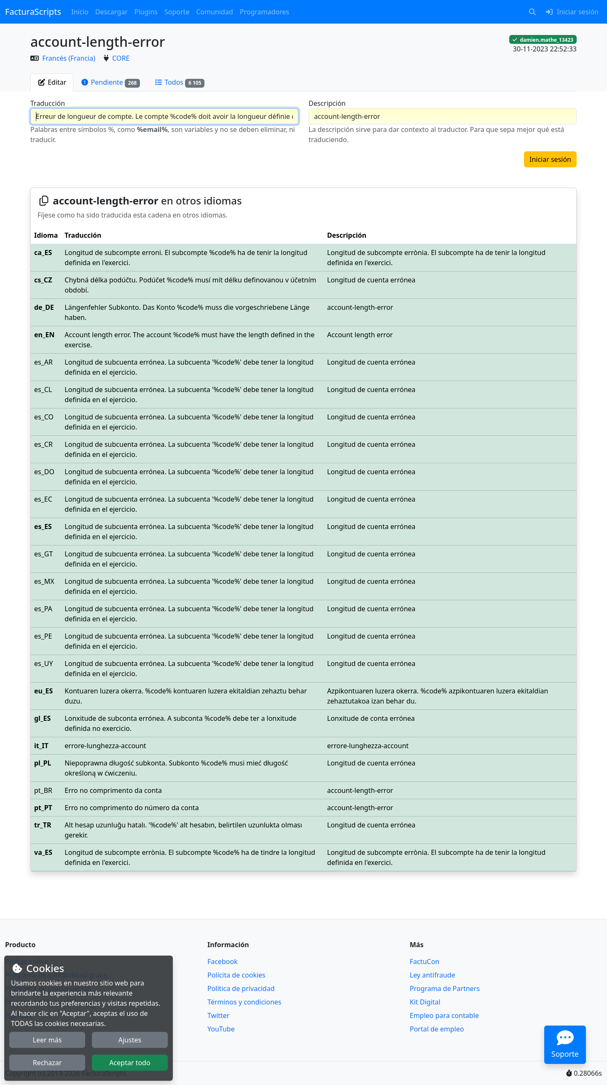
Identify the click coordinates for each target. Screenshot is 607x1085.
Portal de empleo (437, 1029)
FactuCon (424, 961)
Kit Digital (425, 1002)
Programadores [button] (264, 11)
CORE (120, 58)
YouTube (221, 1029)
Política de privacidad (241, 988)
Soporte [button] (176, 11)
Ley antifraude (432, 975)
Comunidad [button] (214, 11)
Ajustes (129, 1040)
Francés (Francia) (69, 58)
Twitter (218, 1015)
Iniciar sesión (550, 159)
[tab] (51, 82)
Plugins (146, 11)
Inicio (80, 11)
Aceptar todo (129, 1062)
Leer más (47, 1040)
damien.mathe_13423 (543, 39)
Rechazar (47, 1062)
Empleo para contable (444, 1015)
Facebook (222, 961)
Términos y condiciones (244, 1002)
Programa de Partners (445, 988)
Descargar (111, 11)
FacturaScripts (33, 11)
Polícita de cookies (236, 975)
